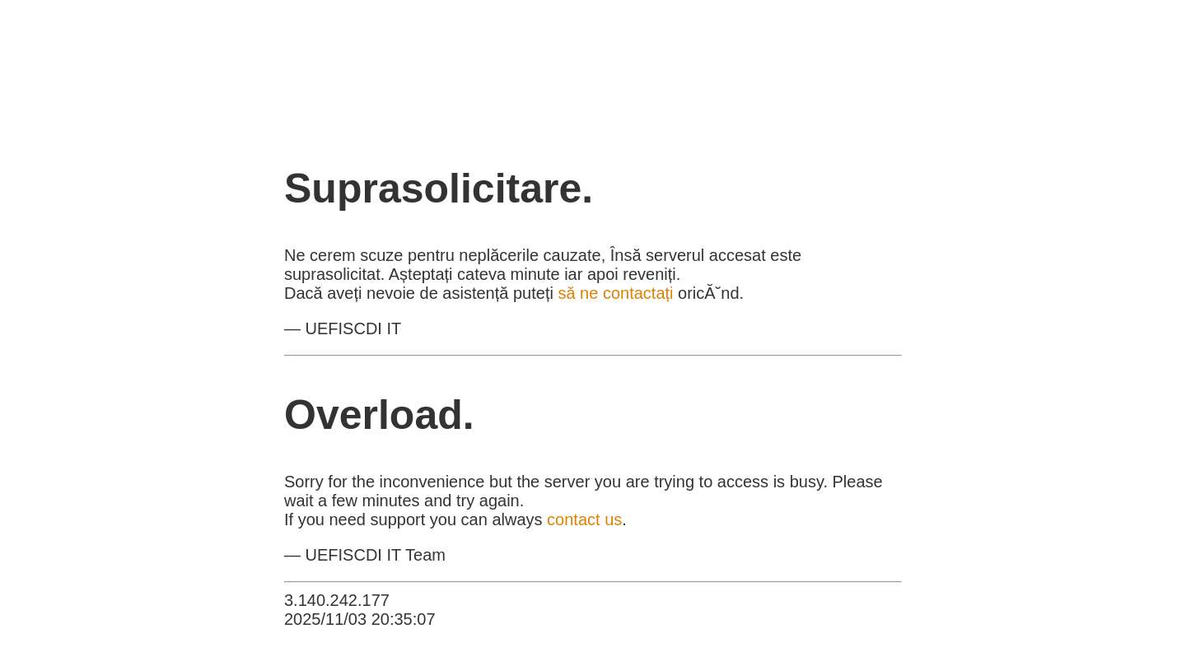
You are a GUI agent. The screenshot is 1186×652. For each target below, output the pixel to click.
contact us (584, 519)
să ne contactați (615, 293)
